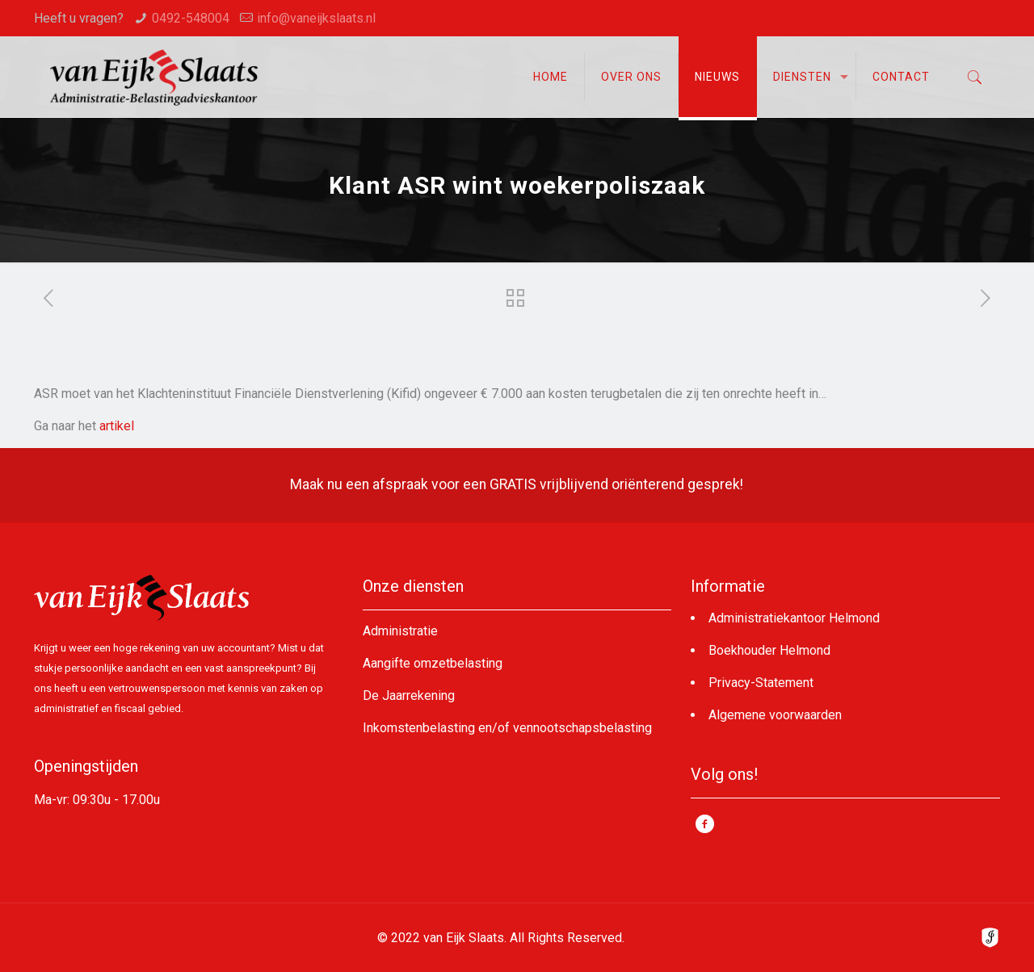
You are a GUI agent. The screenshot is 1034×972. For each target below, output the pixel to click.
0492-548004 (190, 18)
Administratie (400, 631)
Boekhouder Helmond (769, 650)
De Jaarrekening (409, 695)
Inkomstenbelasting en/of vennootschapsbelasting (507, 727)
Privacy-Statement (760, 682)
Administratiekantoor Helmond (794, 618)
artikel (116, 426)
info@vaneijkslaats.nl (316, 18)
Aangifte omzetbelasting (432, 663)
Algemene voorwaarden (775, 715)
